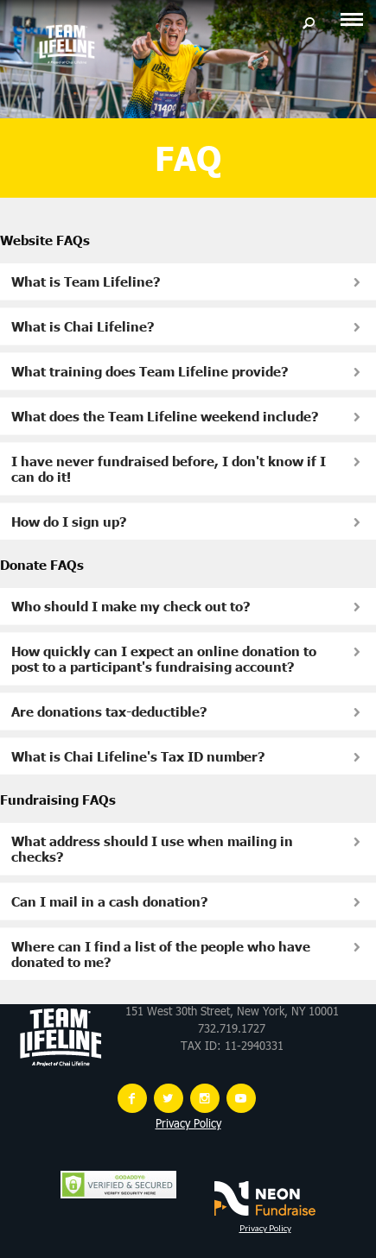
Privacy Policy (188, 1124)
